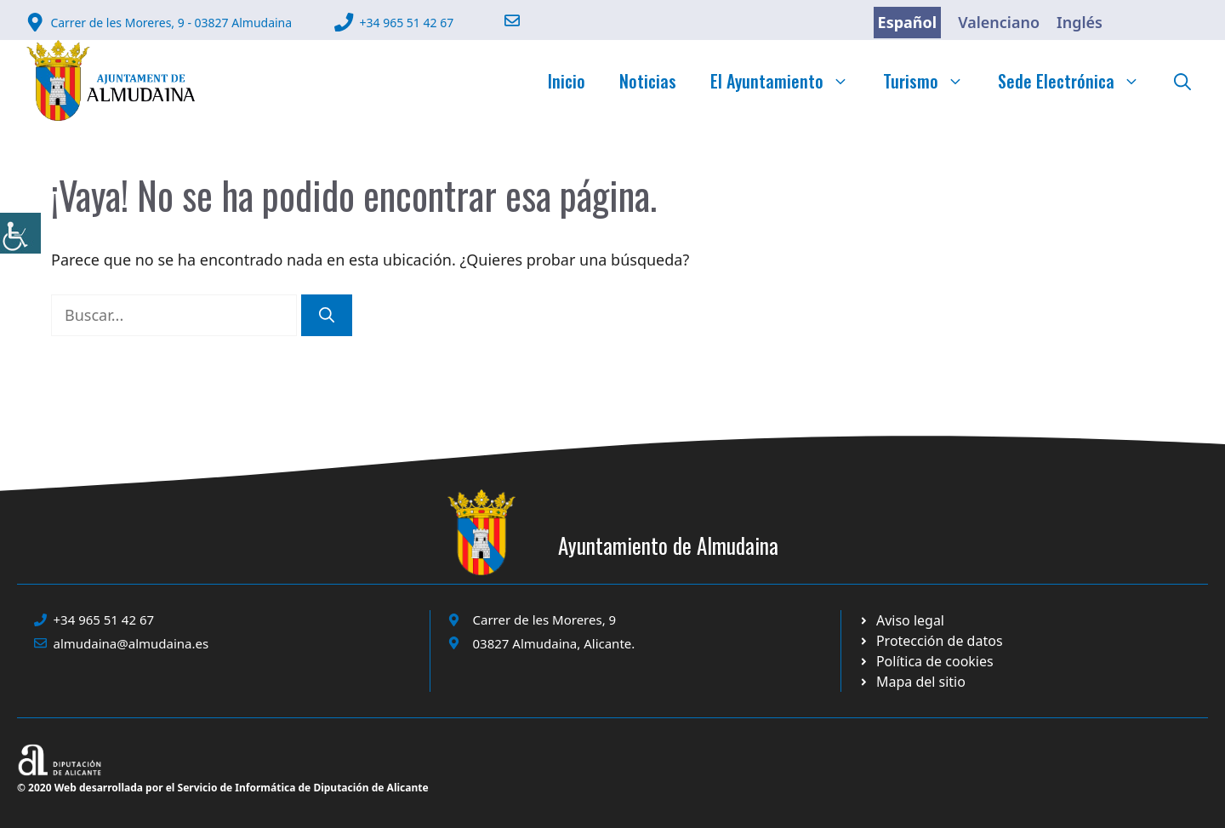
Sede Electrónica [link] (1077, 80)
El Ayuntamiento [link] (788, 80)
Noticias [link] (647, 81)
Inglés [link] (1079, 22)
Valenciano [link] (999, 22)
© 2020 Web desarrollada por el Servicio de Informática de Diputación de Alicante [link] (223, 787)
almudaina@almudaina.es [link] (131, 643)
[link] (20, 233)
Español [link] (907, 22)
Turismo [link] (932, 80)
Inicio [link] (566, 81)
